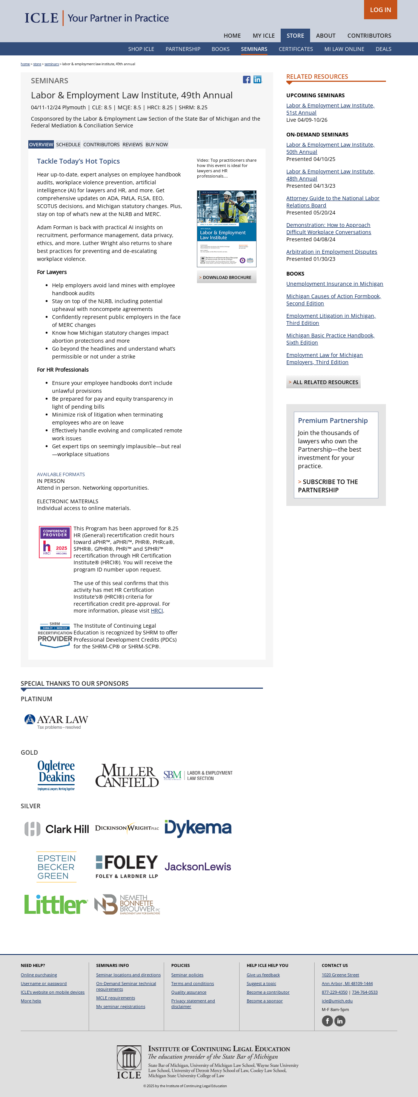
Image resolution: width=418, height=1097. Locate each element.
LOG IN (380, 9)
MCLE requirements (115, 997)
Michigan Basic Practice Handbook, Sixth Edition (330, 339)
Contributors (369, 35)
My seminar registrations (120, 1006)
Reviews (133, 144)
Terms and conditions (192, 983)
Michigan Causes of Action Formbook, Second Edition (333, 300)
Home (232, 35)
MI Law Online (344, 48)
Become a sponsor (265, 1001)
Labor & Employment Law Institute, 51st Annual (330, 109)
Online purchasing (39, 974)
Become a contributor (268, 992)
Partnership (183, 48)
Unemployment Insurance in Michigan (334, 283)
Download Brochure (227, 277)
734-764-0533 (365, 992)
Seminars (254, 48)
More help (31, 1001)
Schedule (68, 144)
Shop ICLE (141, 48)
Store (295, 35)
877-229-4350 (334, 992)
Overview (41, 144)
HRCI (157, 610)
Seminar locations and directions (128, 974)
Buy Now (157, 144)
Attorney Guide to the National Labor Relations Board (333, 202)
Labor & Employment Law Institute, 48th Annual (330, 175)
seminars (52, 63)
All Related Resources (325, 382)
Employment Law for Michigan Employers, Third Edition (324, 358)
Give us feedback (263, 974)
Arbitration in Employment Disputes (331, 251)
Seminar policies (187, 974)
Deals (384, 48)
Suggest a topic (261, 983)
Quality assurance (188, 992)
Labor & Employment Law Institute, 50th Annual (330, 148)
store (37, 63)
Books (221, 48)
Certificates (296, 48)
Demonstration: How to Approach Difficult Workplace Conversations (328, 228)
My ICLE (264, 35)
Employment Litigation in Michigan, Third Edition (331, 319)
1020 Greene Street (340, 974)
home (25, 63)
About (325, 35)
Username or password (44, 983)
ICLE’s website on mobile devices (53, 992)
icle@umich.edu (337, 1001)
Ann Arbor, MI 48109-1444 (347, 983)
